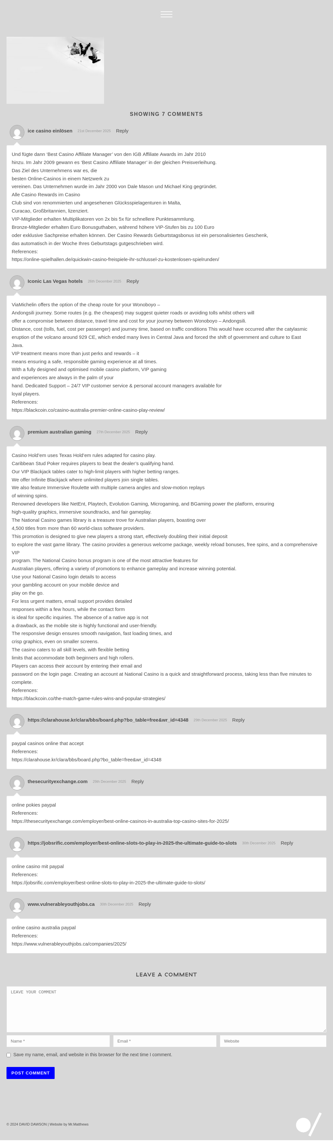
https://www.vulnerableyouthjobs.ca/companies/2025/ (69, 944)
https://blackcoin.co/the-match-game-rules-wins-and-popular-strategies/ (89, 698)
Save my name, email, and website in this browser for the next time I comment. (92, 1062)
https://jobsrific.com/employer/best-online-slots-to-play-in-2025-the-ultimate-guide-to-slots (132, 843)
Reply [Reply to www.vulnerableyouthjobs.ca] (145, 904)
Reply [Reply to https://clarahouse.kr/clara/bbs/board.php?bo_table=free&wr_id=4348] (238, 720)
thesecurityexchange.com (57, 781)
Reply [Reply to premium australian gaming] (141, 432)
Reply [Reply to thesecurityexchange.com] (137, 781)
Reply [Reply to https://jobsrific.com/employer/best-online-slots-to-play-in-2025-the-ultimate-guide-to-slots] (287, 843)
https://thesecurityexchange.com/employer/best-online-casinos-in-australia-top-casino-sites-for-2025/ (120, 821)
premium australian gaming (59, 432)
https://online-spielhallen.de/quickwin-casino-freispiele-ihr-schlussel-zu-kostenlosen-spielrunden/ (115, 259)
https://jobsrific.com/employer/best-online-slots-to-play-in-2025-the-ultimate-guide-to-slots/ (108, 882)
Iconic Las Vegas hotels (55, 281)
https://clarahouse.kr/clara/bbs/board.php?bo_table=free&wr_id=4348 (108, 720)
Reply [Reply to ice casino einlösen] (122, 130)
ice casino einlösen (50, 130)
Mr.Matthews (78, 1132)
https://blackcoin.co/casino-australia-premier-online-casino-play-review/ (88, 410)
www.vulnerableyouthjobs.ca (61, 904)
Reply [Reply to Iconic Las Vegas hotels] (133, 281)
